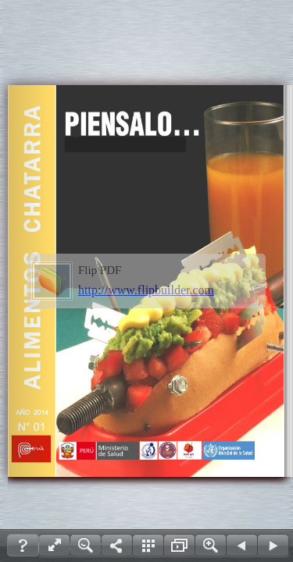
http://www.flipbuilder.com (146, 290)
